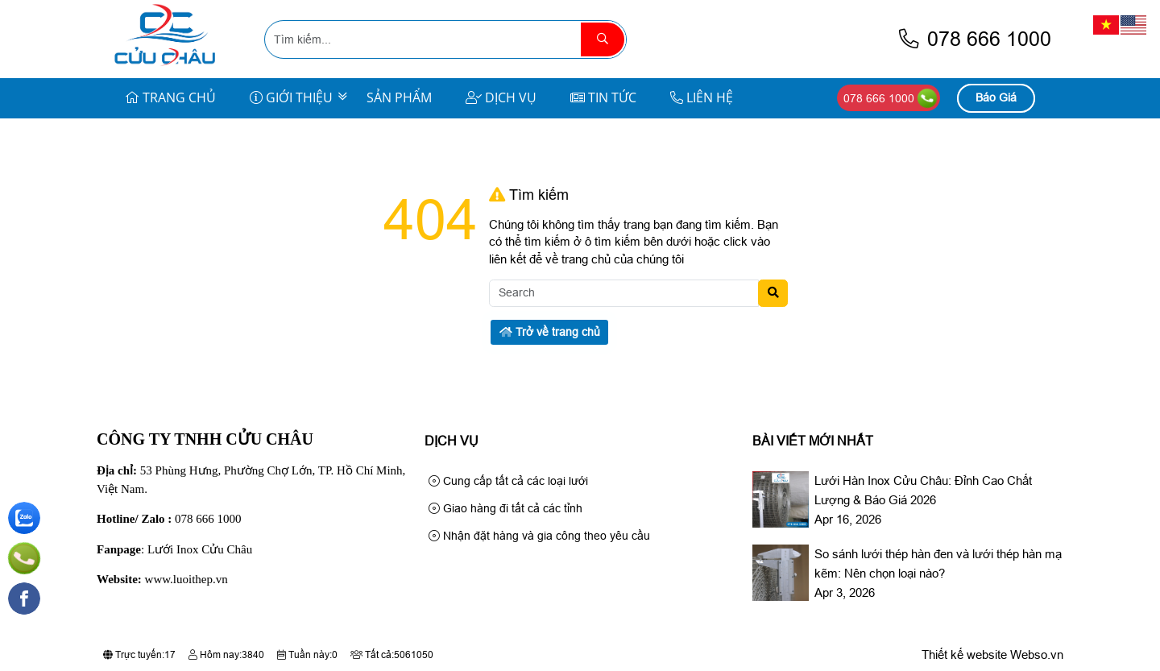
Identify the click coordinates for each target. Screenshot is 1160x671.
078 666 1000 (974, 39)
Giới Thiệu (291, 97)
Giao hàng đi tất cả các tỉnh (505, 508)
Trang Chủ (170, 97)
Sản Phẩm (399, 97)
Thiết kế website (964, 654)
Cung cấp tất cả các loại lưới (508, 480)
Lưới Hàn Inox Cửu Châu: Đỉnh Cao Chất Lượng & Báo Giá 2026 (923, 490)
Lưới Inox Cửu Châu (199, 549)
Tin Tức (603, 97)
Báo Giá (996, 97)
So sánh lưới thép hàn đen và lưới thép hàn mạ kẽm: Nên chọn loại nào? (938, 563)
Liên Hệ (701, 97)
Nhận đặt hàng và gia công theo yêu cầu (539, 535)
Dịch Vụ (501, 97)
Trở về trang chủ (549, 331)
